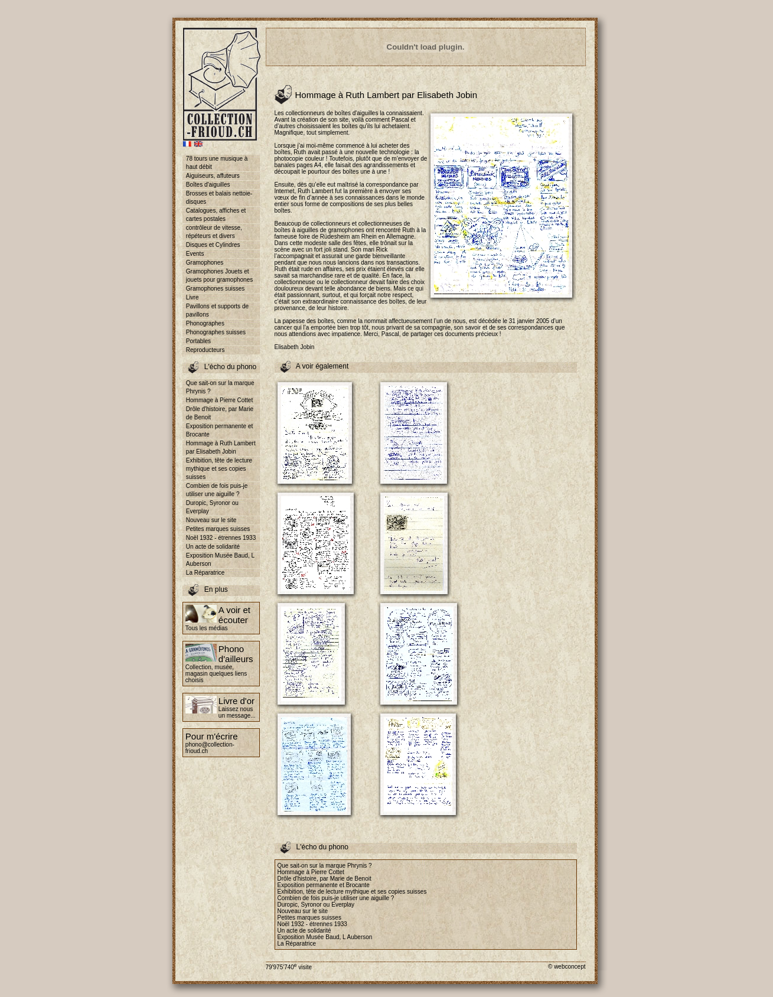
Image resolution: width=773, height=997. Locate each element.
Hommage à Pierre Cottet (219, 400)
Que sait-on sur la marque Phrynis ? (220, 387)
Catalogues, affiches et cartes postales (216, 214)
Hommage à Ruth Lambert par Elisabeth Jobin (221, 447)
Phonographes (205, 323)
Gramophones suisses (215, 288)
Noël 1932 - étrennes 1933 (221, 538)
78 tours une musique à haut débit (217, 162)
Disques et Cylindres (213, 245)
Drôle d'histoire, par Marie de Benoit (219, 413)
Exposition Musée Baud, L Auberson (220, 559)
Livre (192, 297)
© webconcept (567, 966)
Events (195, 253)
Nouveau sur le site (211, 520)
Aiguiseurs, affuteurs (213, 175)
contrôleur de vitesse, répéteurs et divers (214, 231)
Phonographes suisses (216, 332)
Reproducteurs (205, 350)
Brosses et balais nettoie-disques (219, 197)
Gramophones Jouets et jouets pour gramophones (219, 275)
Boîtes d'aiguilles (208, 184)
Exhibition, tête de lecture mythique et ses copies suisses (219, 468)
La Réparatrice (205, 572)
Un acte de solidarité (213, 546)
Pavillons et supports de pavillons (217, 310)
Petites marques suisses (218, 529)
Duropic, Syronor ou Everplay (212, 507)
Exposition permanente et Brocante (219, 430)
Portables (198, 341)
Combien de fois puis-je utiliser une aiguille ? (217, 490)
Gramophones (204, 262)
